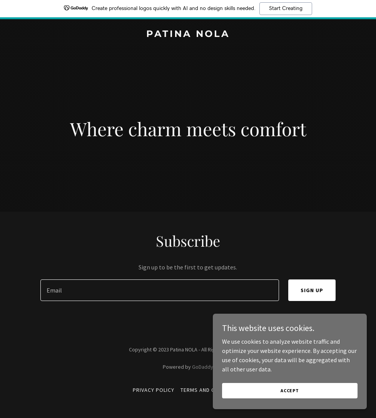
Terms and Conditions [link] (211, 389)
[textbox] (159, 290)
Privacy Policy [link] (153, 389)
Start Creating (285, 8)
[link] (188, 34)
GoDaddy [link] (202, 366)
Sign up (312, 290)
